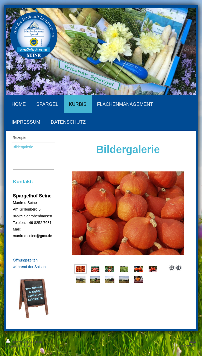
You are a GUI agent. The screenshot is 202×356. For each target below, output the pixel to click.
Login (192, 341)
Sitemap (36, 341)
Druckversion (17, 341)
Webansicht (188, 345)
